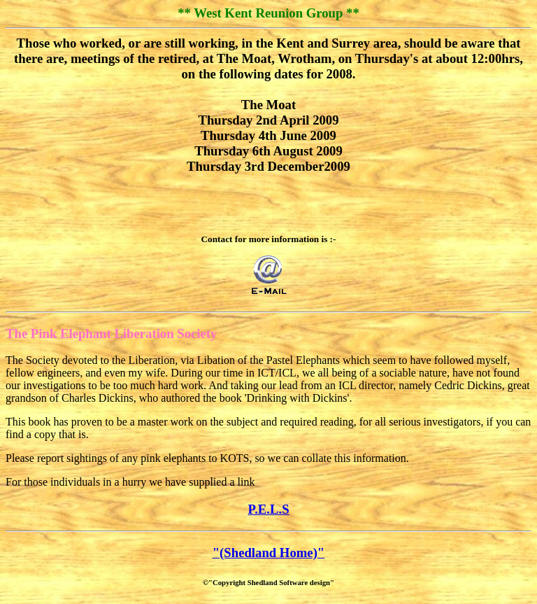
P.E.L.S (268, 509)
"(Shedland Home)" (269, 552)
